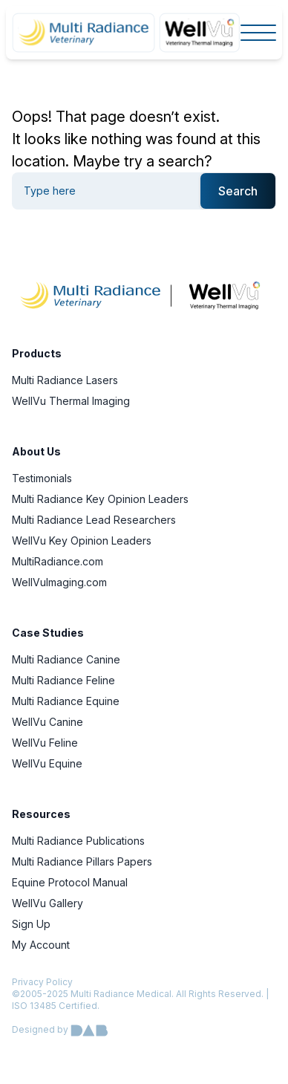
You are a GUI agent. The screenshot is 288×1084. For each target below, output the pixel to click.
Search (238, 191)
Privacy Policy (42, 981)
